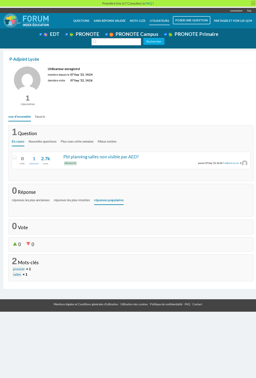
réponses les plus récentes (72, 200)
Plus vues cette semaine (77, 141)
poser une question (191, 20)
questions (81, 20)
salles (17, 274)
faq (249, 10)
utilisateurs (159, 20)
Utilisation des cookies (134, 304)
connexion (236, 10)
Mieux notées (107, 141)
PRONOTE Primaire (193, 34)
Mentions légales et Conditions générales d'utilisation (86, 304)
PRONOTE (84, 34)
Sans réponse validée (110, 20)
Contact (197, 304)
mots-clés (137, 20)
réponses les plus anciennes (31, 200)
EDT (51, 34)
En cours (18, 141)
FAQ (187, 304)
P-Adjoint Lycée (231, 163)
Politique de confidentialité (166, 304)
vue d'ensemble (19, 116)
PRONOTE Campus (133, 34)
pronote (19, 269)
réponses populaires (109, 200)
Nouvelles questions (42, 141)
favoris (40, 116)
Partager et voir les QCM (233, 20)
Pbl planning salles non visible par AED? (101, 156)
